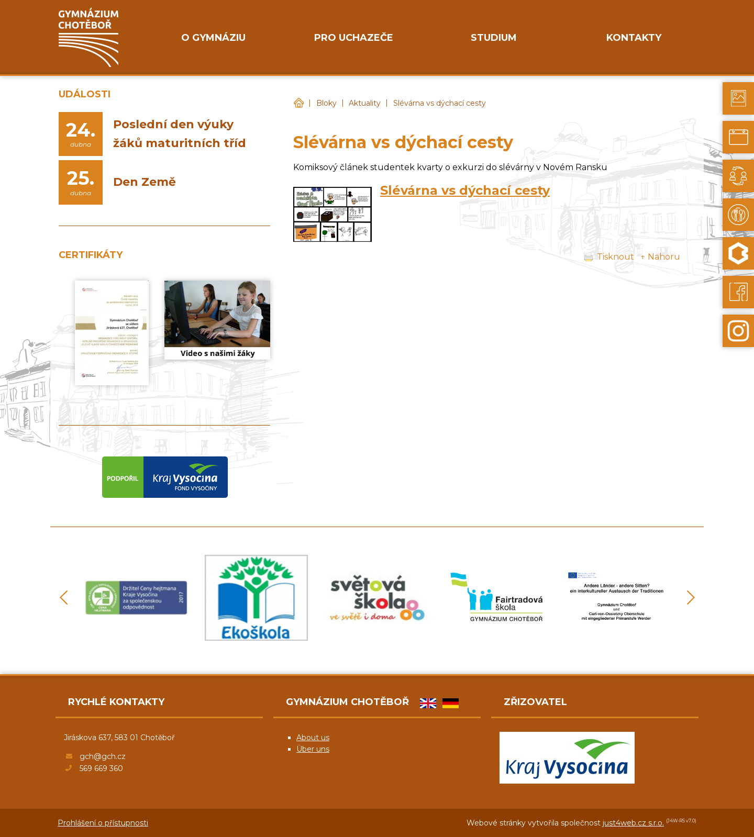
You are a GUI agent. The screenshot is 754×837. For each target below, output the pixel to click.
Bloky (326, 103)
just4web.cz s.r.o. (633, 823)
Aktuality (365, 103)
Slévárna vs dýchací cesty (439, 103)
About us (312, 737)
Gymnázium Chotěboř (298, 103)
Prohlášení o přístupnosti (103, 823)
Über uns (312, 749)
